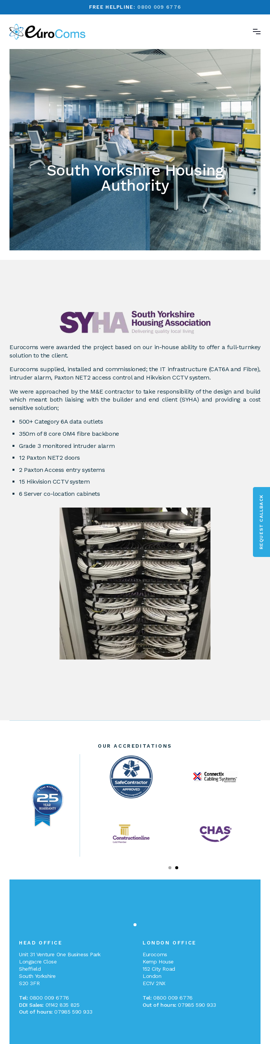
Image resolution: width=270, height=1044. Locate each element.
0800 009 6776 (159, 7)
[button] (169, 867)
